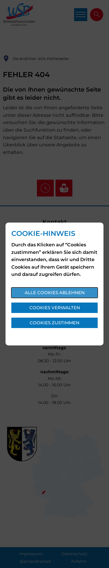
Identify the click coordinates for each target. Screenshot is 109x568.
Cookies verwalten (54, 307)
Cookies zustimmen (54, 322)
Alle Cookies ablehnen (55, 292)
